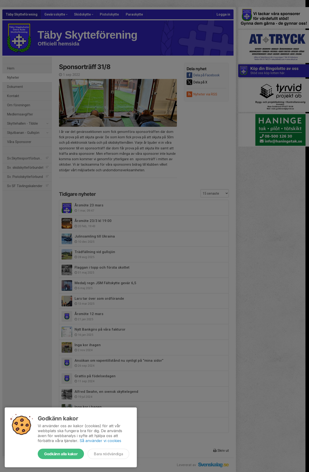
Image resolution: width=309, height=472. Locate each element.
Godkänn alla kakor (61, 453)
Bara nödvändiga (108, 453)
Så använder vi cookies (100, 440)
